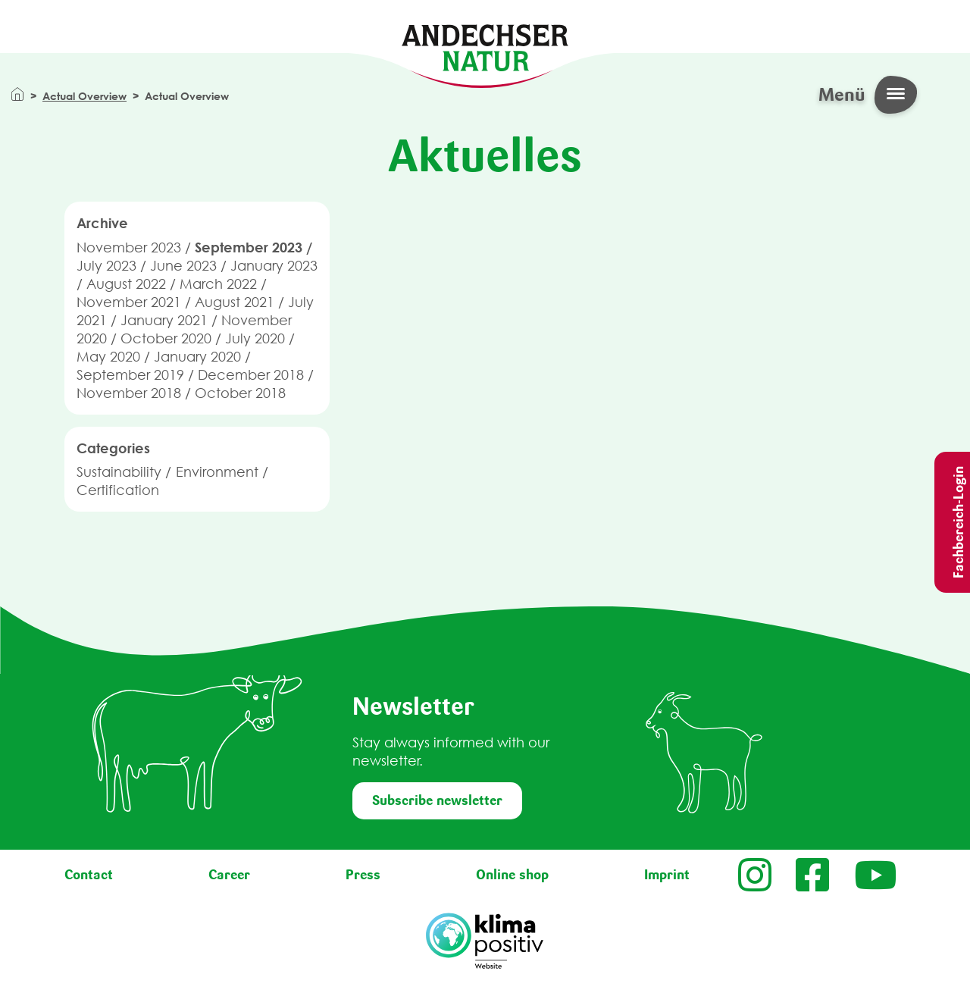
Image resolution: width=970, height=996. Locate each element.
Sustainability (119, 472)
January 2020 (197, 357)
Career (229, 874)
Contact (88, 874)
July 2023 (106, 266)
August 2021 (234, 302)
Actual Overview (84, 95)
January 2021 (164, 320)
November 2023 (129, 247)
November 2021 (129, 302)
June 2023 (183, 266)
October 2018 (240, 393)
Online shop (512, 874)
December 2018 (251, 375)
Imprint (667, 874)
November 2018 (129, 393)
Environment (217, 472)
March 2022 (218, 284)
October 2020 (165, 338)
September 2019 (130, 375)
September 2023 (248, 247)
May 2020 (108, 357)
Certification (118, 490)
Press (363, 874)
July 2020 (255, 338)
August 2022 (126, 284)
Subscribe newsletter (437, 800)
